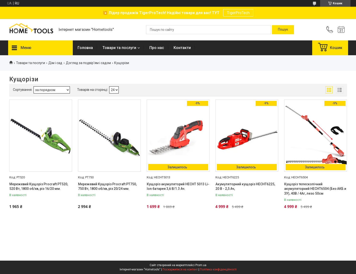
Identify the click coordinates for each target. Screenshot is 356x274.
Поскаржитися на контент (180, 269)
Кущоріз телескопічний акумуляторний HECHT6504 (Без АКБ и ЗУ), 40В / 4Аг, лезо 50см (315, 188)
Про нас (156, 47)
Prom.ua (200, 265)
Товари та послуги (119, 47)
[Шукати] (283, 29)
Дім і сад (55, 63)
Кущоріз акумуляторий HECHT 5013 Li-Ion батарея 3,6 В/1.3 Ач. (178, 186)
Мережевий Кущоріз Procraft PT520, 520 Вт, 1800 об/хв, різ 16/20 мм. (38, 186)
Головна (85, 47)
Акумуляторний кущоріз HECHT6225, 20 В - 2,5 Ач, (245, 186)
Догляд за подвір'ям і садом (88, 63)
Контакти (182, 47)
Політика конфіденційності (218, 269)
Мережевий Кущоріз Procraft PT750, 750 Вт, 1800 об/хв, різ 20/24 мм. (107, 186)
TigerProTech (238, 13)
